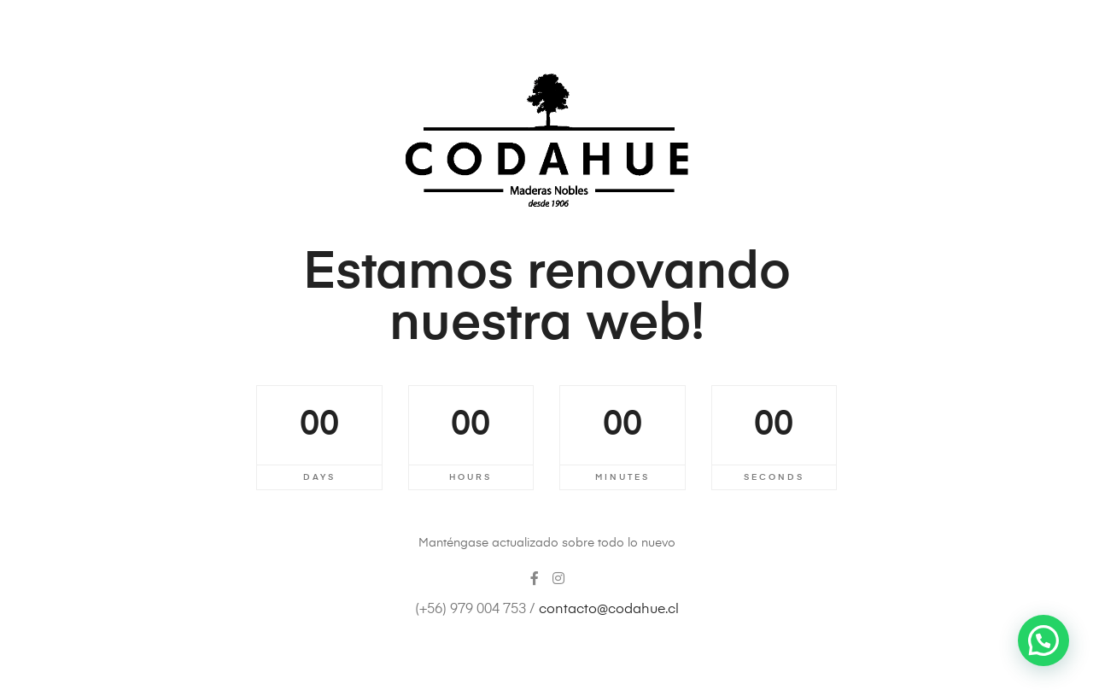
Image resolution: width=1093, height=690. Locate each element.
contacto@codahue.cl (609, 610)
